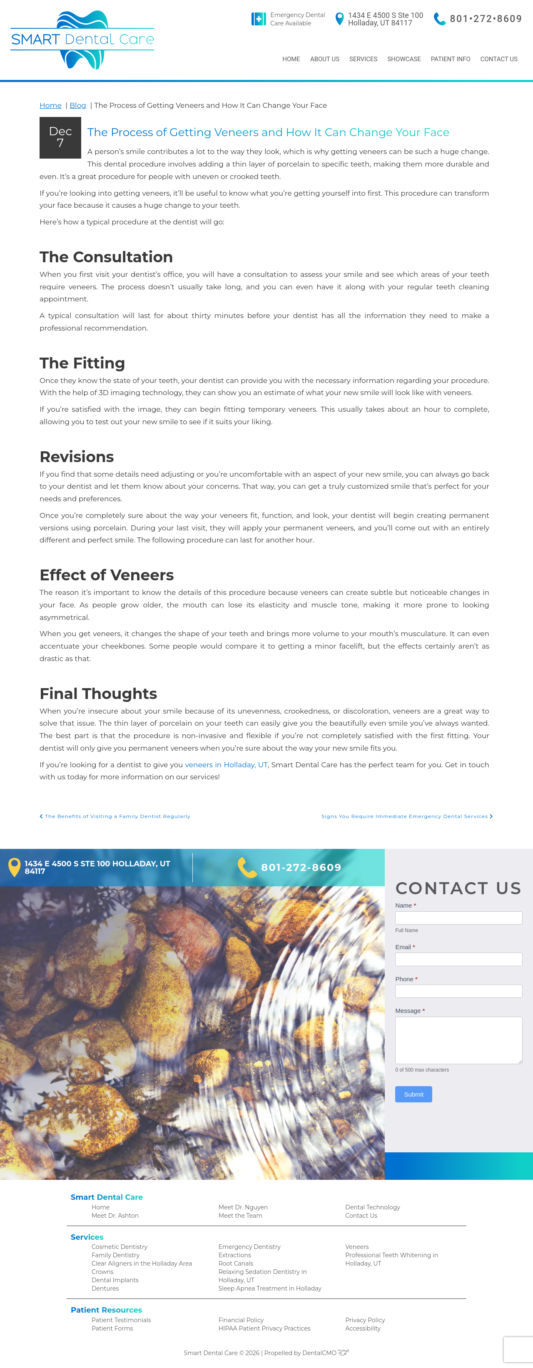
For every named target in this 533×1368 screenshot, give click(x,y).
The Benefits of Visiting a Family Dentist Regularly (110, 812)
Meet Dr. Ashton (114, 1212)
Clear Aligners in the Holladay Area (138, 1262)
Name (409, 901)
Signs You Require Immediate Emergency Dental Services (413, 812)
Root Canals (235, 1262)
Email (409, 943)
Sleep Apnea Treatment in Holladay (266, 1288)
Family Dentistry (113, 1253)
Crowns (102, 1270)
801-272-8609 (304, 864)
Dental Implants (113, 1279)
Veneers (356, 1244)
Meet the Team (239, 1212)
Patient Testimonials (119, 1319)
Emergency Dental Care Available (313, 19)
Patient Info (449, 59)
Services (362, 59)
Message (413, 1007)
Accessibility (361, 1328)
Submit (417, 1090)
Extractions (234, 1253)
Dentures (104, 1288)
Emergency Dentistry (247, 1244)
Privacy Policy (363, 1319)
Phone (410, 975)
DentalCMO (323, 1353)
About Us (323, 59)
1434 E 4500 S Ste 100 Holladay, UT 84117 (395, 19)
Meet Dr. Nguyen (241, 1203)
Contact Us (499, 59)
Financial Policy (239, 1319)
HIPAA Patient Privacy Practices (261, 1328)
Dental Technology (370, 1203)
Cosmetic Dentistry (117, 1244)
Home (288, 59)
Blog (74, 105)
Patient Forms (111, 1328)
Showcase (402, 59)
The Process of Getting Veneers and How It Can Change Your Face (262, 187)
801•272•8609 (489, 19)
